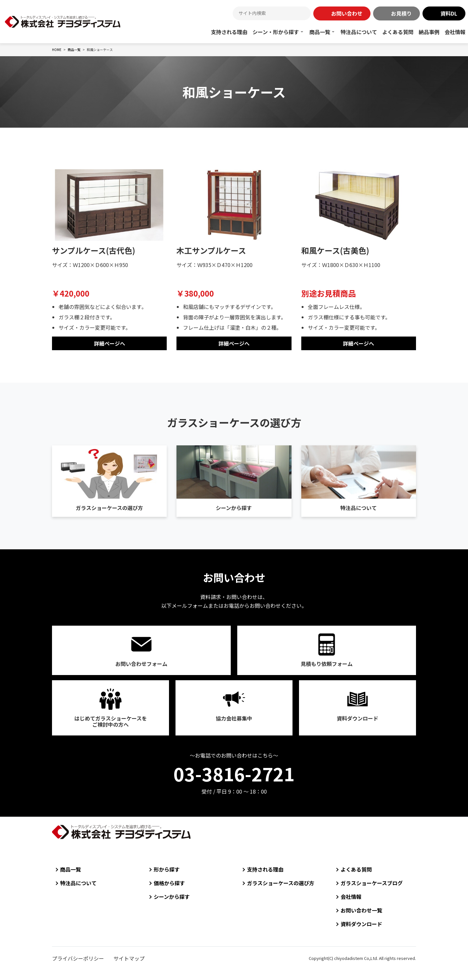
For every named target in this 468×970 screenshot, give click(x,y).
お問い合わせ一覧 (361, 910)
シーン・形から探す (276, 32)
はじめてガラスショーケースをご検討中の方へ (110, 721)
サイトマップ (129, 958)
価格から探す (169, 883)
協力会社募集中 (234, 718)
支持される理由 (229, 32)
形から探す (167, 869)
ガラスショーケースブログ (372, 883)
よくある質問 (397, 32)
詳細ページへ (109, 343)
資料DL (448, 13)
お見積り (401, 13)
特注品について (359, 32)
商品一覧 (319, 32)
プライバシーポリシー (78, 958)
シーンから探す (234, 508)
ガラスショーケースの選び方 (109, 508)
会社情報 (455, 32)
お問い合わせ (346, 13)
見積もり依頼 (327, 664)
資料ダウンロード (357, 718)
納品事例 (429, 32)
